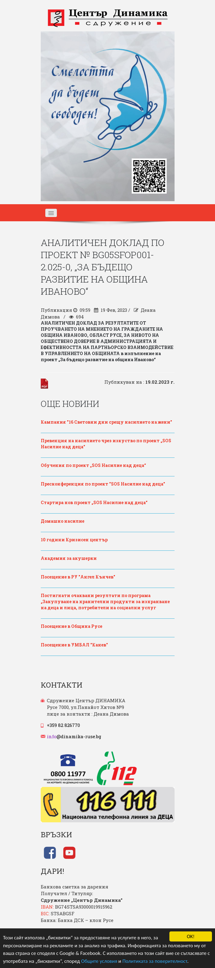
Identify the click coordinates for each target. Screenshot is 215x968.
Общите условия (99, 961)
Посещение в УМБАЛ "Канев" (74, 645)
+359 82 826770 (63, 725)
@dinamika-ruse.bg (74, 736)
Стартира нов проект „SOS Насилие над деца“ (94, 502)
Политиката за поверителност (154, 961)
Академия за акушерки (69, 558)
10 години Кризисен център (74, 540)
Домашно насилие (62, 521)
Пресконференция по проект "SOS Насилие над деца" (103, 484)
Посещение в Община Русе (71, 626)
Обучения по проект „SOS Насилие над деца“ (93, 465)
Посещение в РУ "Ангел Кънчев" (78, 577)
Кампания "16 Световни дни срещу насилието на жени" (106, 422)
